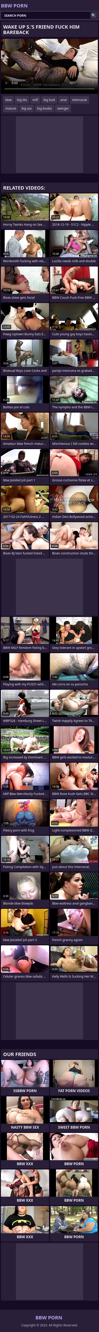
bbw (8, 100)
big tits (22, 100)
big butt (49, 100)
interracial (79, 100)
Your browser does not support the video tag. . (49, 66)
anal (63, 100)
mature (10, 108)
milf (35, 100)
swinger (63, 108)
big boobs (44, 108)
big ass (27, 108)
